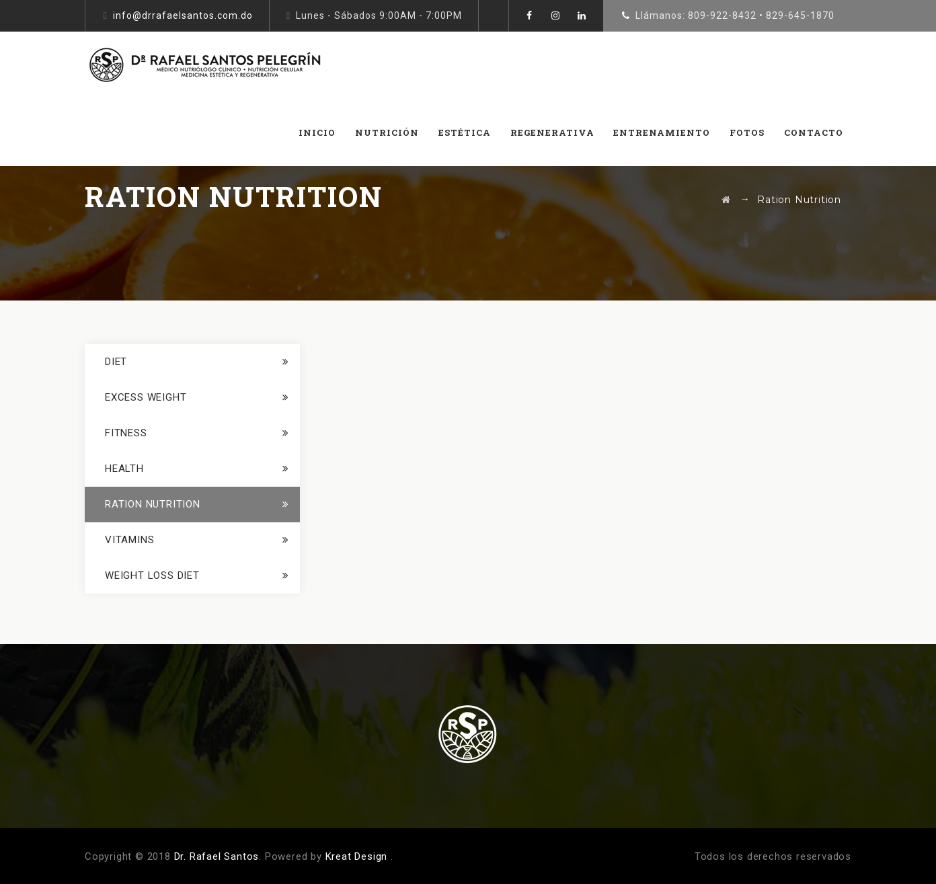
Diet (116, 362)
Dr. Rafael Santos (217, 856)
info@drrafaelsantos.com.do (183, 15)
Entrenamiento (661, 132)
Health (124, 469)
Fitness (126, 433)
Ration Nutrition (152, 504)
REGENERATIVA (552, 132)
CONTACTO (813, 132)
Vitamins (129, 540)
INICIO (317, 132)
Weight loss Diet (152, 575)
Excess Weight (145, 397)
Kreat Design (356, 856)
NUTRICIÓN (387, 132)
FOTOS (747, 132)
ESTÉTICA (464, 132)
